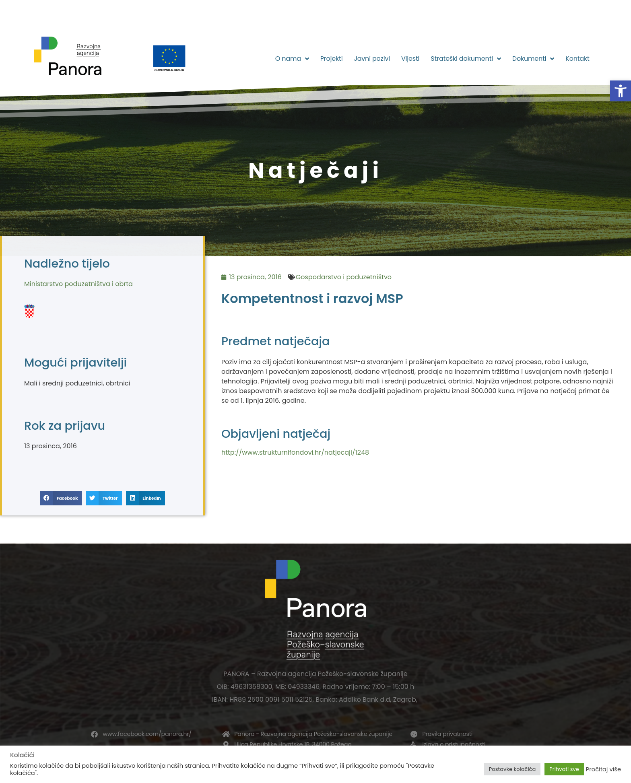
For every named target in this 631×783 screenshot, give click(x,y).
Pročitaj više (603, 769)
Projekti (331, 58)
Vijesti (410, 58)
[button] (620, 90)
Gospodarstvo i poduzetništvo (344, 277)
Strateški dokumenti (466, 59)
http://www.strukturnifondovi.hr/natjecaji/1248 (295, 452)
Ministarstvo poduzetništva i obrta (78, 283)
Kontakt (577, 58)
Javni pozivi (372, 58)
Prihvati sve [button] (564, 769)
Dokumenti (533, 59)
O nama (292, 59)
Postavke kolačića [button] (512, 769)
